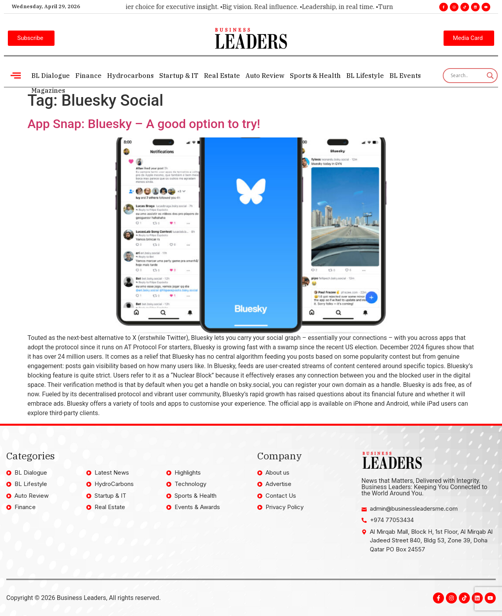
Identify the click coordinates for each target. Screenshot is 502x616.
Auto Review (265, 75)
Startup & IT (178, 75)
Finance (88, 75)
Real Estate (222, 75)
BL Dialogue (50, 75)
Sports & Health (315, 75)
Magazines (48, 90)
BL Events (405, 75)
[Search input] (467, 75)
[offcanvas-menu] (16, 75)
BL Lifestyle (365, 75)
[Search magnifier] (490, 75)
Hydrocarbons (130, 75)
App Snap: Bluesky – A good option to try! (143, 123)
